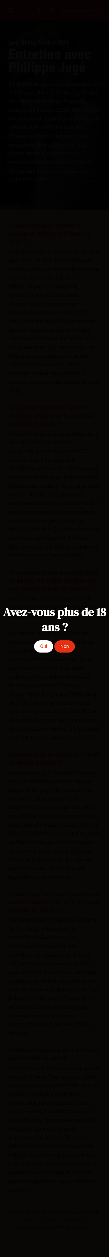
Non (64, 646)
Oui (43, 646)
